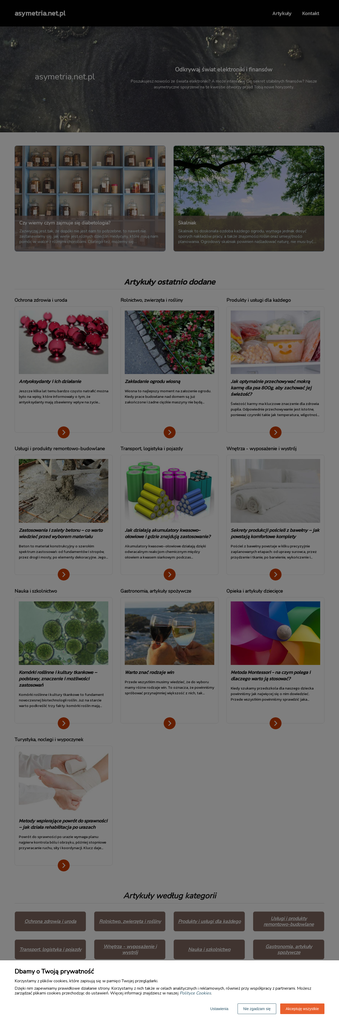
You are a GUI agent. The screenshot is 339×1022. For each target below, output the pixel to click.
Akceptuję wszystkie (302, 1009)
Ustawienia (219, 1009)
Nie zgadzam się (257, 1009)
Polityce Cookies (195, 993)
